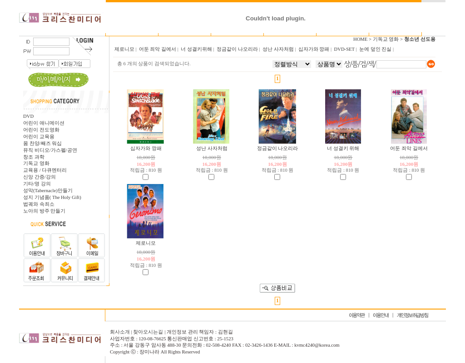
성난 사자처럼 (212, 148)
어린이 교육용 (38, 136)
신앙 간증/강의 (39, 176)
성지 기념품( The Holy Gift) (52, 197)
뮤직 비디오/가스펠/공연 (50, 150)
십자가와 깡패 (146, 148)
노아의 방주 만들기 (44, 210)
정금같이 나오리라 (277, 148)
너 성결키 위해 (343, 148)
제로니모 (146, 243)
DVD (28, 116)
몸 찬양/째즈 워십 (42, 143)
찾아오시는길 (148, 331)
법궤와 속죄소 (38, 204)
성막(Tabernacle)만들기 (48, 190)
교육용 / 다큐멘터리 (45, 170)
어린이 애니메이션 (43, 123)
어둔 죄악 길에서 (408, 148)
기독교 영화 (36, 163)
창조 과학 (34, 157)
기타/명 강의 (37, 183)
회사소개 (120, 331)
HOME (360, 39)
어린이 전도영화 (41, 129)
